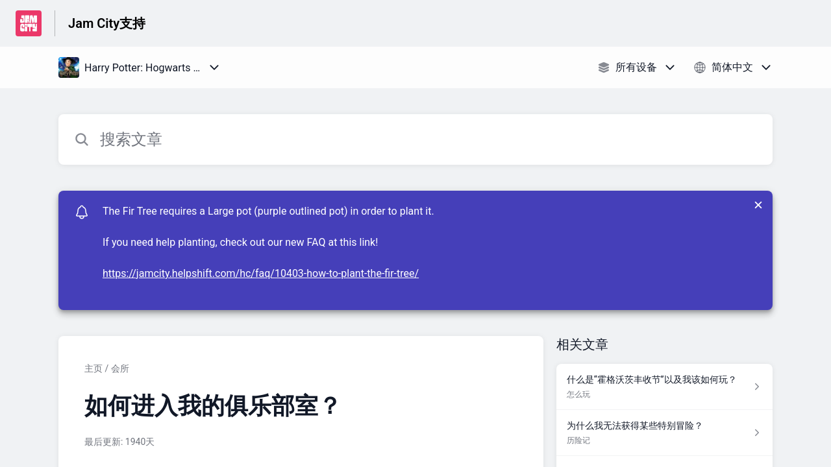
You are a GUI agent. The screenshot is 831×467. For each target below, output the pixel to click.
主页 (93, 368)
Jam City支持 (106, 23)
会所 (120, 368)
